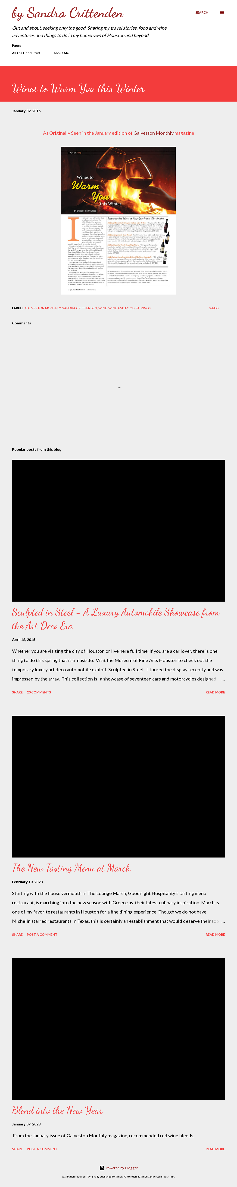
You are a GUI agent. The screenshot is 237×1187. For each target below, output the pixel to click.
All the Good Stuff (26, 53)
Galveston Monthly (154, 133)
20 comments (39, 692)
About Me (61, 53)
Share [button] (214, 308)
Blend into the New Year (57, 1110)
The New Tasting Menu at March (71, 868)
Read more (215, 692)
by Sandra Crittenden (67, 12)
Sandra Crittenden (79, 308)
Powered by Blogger (118, 1168)
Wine (102, 308)
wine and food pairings (129, 308)
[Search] (201, 12)
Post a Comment (42, 934)
